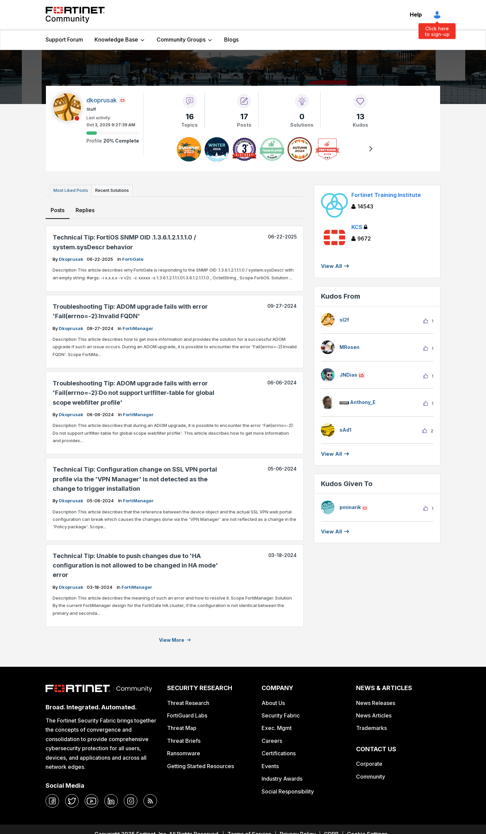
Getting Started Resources (200, 764)
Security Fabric (281, 713)
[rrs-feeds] (150, 799)
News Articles (374, 713)
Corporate (369, 762)
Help (416, 14)
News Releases (375, 701)
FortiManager (138, 326)
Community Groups (181, 39)
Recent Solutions (109, 189)
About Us (273, 701)
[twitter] (72, 799)
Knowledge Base (116, 39)
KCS (359, 227)
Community (370, 775)
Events (270, 764)
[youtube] (91, 799)
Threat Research (188, 701)
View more (171, 638)
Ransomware (183, 752)
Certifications (279, 752)
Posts (57, 208)
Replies (84, 208)
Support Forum (64, 39)
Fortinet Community (75, 14)
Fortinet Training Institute (386, 195)
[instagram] (130, 799)
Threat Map (181, 726)
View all (331, 454)
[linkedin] (111, 799)
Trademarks (371, 726)
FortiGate (132, 257)
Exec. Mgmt (277, 726)
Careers (272, 739)
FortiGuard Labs (187, 713)
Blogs (231, 39)
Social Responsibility (288, 789)
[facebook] (52, 799)
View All (331, 266)
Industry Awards (282, 777)
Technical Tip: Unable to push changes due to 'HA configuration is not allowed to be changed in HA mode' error (135, 564)
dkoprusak (71, 257)
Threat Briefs (183, 739)
